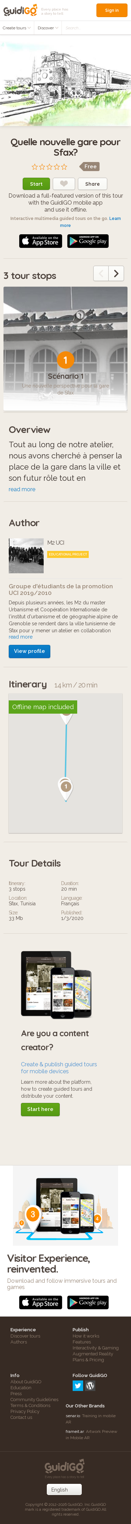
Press (16, 1393)
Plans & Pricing (88, 1359)
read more (22, 489)
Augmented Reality (93, 1353)
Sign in (112, 10)
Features (82, 1342)
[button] (66, 790)
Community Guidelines (34, 1399)
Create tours (17, 27)
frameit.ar (75, 1431)
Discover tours (25, 1336)
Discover (48, 27)
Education (20, 1387)
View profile (29, 651)
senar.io (73, 1415)
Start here (40, 1109)
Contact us (21, 1417)
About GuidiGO (26, 1381)
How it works (86, 1336)
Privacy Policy (24, 1411)
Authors (18, 1342)
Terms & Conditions (30, 1405)
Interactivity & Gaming (96, 1347)
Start (36, 184)
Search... (73, 27)
